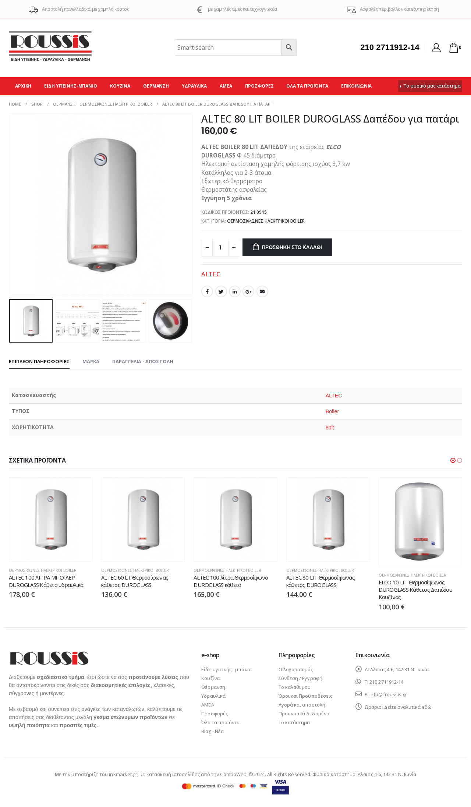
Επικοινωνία (356, 86)
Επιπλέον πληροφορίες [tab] (39, 361)
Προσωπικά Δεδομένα (304, 713)
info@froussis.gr (388, 694)
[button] (453, 460)
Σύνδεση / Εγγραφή (300, 678)
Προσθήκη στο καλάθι (292, 247)
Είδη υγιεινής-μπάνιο (70, 86)
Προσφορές (259, 86)
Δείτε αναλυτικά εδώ (408, 707)
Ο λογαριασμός (296, 669)
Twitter (221, 291)
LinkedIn (235, 291)
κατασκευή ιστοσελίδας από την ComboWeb (196, 774)
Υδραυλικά (194, 86)
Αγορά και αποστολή (302, 704)
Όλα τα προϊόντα (307, 86)
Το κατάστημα (294, 722)
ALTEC (210, 274)
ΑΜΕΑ (226, 86)
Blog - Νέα (212, 731)
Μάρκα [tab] (90, 361)
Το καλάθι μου (295, 687)
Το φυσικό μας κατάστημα (430, 86)
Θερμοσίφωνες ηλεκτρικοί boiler (266, 221)
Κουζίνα (120, 86)
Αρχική (23, 86)
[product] (50, 519)
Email (262, 291)
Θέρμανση (156, 86)
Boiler (332, 411)
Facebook (207, 291)
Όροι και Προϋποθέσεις (305, 696)
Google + (248, 291)
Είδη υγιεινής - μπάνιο (226, 669)
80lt (330, 428)
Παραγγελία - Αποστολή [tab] (142, 361)
